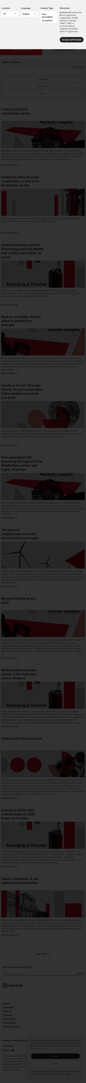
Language (25, 8)
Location (6, 8)
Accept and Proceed (71, 40)
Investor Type (46, 8)
